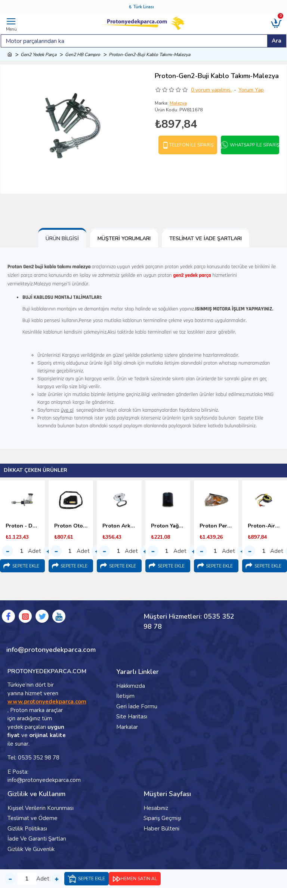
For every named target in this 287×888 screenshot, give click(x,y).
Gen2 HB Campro (82, 55)
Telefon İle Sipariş (191, 145)
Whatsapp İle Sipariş (254, 145)
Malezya (178, 103)
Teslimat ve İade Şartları (205, 238)
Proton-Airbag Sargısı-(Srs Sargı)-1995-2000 (264, 526)
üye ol (67, 410)
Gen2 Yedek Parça (38, 55)
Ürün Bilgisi (62, 238)
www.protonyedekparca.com (46, 701)
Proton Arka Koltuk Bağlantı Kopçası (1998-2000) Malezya (119, 526)
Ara (276, 40)
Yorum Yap (251, 89)
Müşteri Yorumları (124, 238)
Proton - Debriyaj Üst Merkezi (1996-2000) (22, 526)
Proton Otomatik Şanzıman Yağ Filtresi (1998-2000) (71, 526)
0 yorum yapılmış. (211, 89)
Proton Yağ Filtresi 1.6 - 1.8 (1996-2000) (168, 526)
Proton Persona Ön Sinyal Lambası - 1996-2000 (216, 526)
